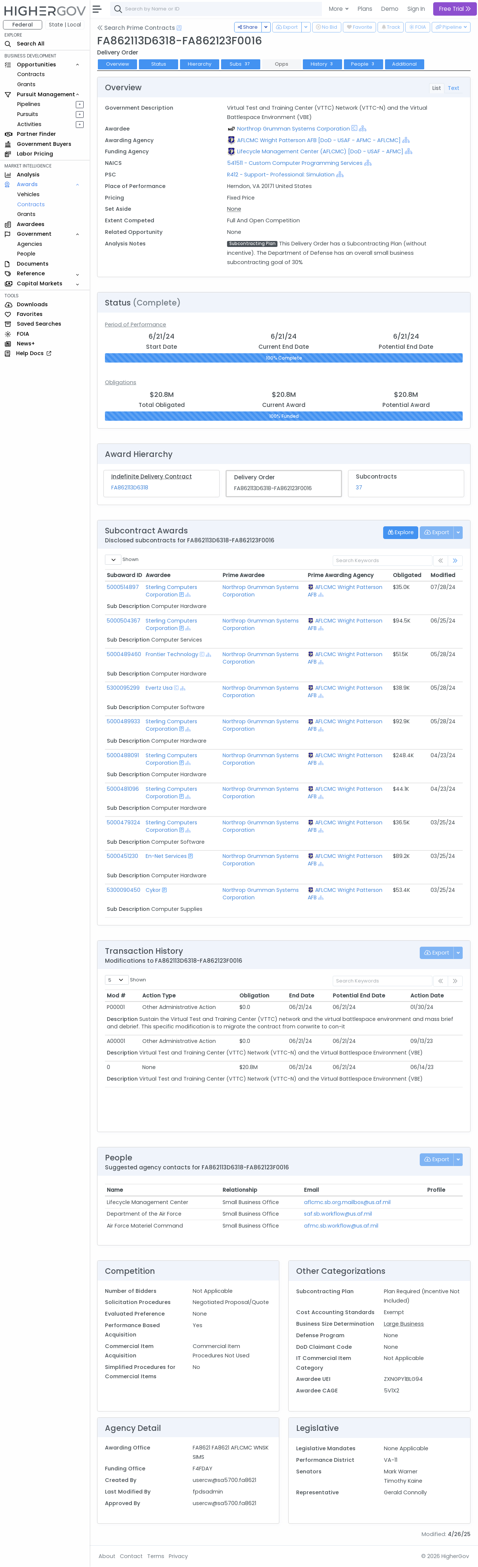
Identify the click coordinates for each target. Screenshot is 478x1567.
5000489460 (124, 654)
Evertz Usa (159, 688)
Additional (404, 64)
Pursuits (27, 114)
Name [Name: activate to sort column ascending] (115, 1190)
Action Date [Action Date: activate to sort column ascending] (427, 995)
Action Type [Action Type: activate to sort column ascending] (159, 995)
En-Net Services (166, 856)
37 (359, 487)
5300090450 (123, 890)
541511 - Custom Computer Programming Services (295, 163)
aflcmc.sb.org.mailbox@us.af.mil (347, 1202)
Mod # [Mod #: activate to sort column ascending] (116, 995)
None (234, 209)
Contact (131, 1556)
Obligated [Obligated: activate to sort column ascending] (407, 575)
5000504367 (123, 620)
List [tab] (436, 88)
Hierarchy (199, 64)
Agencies (29, 244)
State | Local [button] (65, 24)
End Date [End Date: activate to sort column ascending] (301, 995)
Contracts (31, 74)
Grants (26, 84)
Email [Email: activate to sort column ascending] (311, 1190)
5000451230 (122, 856)
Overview (117, 64)
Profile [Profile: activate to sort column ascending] (436, 1190)
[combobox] (222, 9)
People (26, 253)
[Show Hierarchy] (362, 128)
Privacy (178, 1556)
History (322, 64)
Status (158, 64)
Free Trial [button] (455, 9)
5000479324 (123, 822)
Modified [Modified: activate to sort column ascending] (443, 575)
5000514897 (123, 587)
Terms (155, 1556)
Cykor (153, 890)
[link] (455, 560)
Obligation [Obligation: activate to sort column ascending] (254, 995)
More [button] (336, 9)
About (107, 1556)
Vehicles (28, 194)
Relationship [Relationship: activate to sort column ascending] (240, 1190)
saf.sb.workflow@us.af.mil (338, 1213)
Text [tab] (453, 88)
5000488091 (123, 755)
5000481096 (123, 789)
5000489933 (123, 721)
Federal (22, 24)
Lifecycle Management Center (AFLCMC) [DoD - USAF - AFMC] (320, 151)
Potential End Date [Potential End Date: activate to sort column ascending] (359, 995)
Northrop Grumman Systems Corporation (293, 128)
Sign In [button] (416, 9)
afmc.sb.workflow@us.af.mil (341, 1225)
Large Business (404, 1324)
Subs (240, 64)
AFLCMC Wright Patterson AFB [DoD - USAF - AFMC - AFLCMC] (319, 140)
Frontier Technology (172, 654)
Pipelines (28, 104)
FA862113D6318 (129, 487)
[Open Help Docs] (179, 28)
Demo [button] (389, 9)
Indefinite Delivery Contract (151, 476)
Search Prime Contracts (136, 28)
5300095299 (123, 688)
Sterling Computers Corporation (171, 590)
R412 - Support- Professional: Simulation (281, 174)
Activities (29, 124)
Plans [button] (365, 9)
